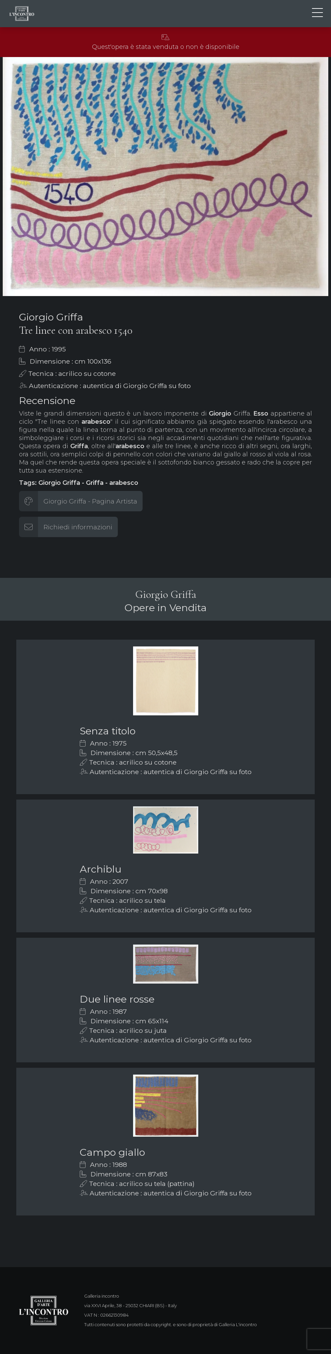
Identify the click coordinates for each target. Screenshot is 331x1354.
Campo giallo (112, 1152)
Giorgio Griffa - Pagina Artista (90, 501)
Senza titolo (107, 731)
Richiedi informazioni (77, 527)
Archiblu (101, 869)
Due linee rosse (117, 999)
